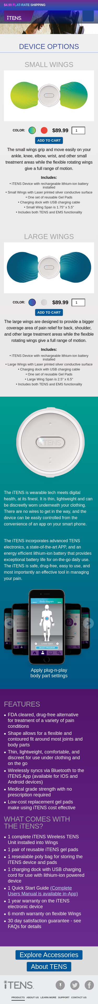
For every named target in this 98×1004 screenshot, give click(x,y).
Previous (29, 95)
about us (32, 997)
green (32, 130)
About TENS (49, 966)
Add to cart (49, 140)
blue (32, 302)
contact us (79, 997)
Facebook (89, 985)
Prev (9, 623)
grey (44, 302)
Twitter (74, 985)
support (64, 997)
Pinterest (60, 985)
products (18, 997)
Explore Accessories (49, 954)
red (44, 130)
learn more (48, 997)
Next (69, 95)
